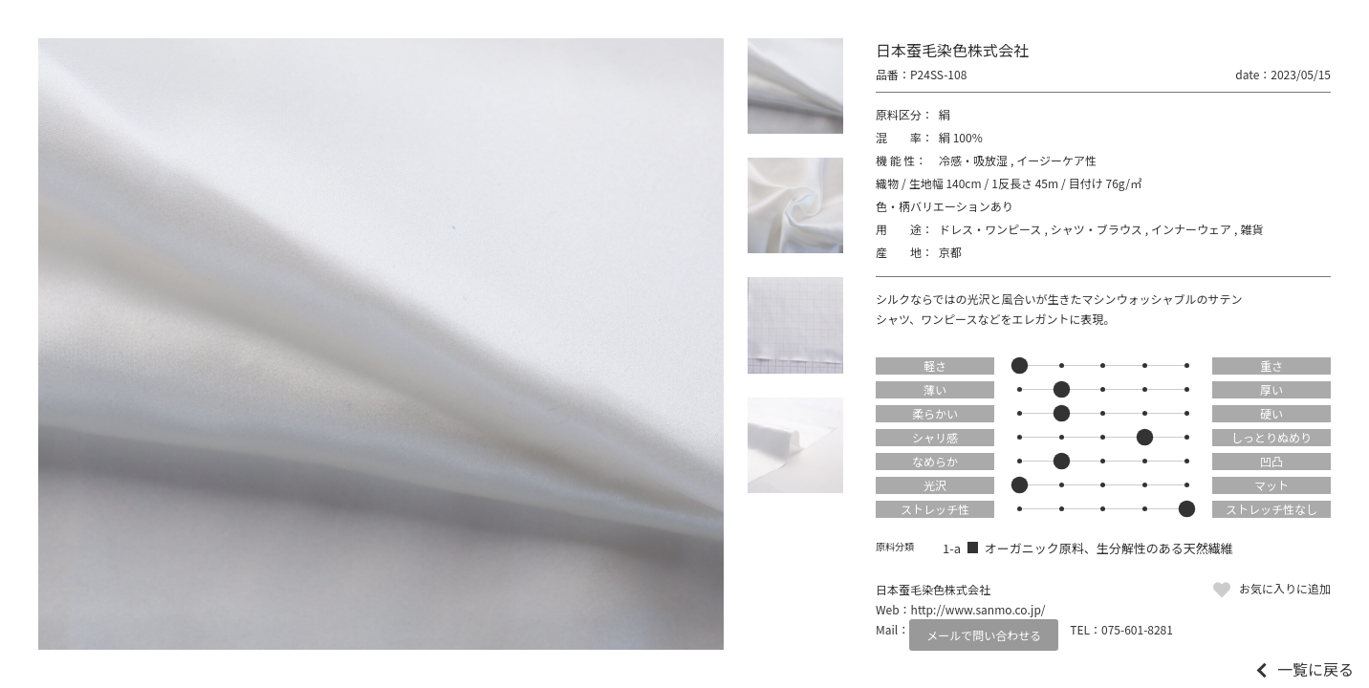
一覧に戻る (1315, 669)
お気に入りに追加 (1285, 588)
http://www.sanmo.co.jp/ (978, 609)
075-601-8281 (1137, 629)
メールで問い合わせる (983, 635)
